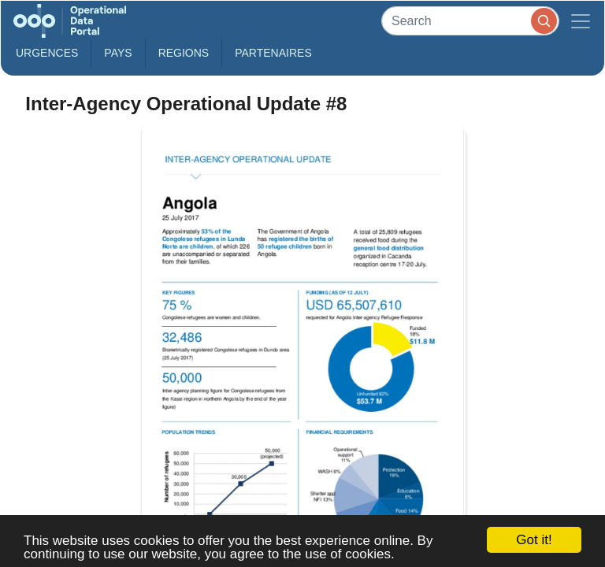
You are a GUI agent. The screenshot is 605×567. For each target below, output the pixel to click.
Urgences (47, 52)
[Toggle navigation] (580, 21)
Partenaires (273, 52)
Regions (184, 52)
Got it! (533, 539)
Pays (118, 52)
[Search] (470, 20)
